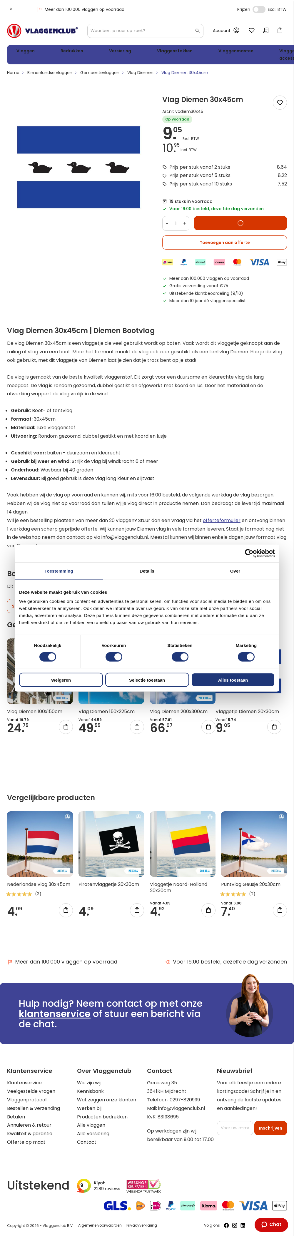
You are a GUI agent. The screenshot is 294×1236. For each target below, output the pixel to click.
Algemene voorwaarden (100, 1225)
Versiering (90, 52)
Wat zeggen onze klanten (106, 1099)
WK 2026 (253, 56)
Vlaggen (23, 52)
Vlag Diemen (140, 75)
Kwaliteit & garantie (29, 1133)
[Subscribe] (270, 1128)
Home (13, 75)
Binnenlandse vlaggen (49, 75)
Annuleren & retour (29, 1125)
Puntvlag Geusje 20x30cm (250, 886)
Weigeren (61, 680)
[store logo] (42, 31)
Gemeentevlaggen (99, 75)
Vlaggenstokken (130, 52)
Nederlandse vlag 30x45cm (38, 886)
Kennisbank (90, 1091)
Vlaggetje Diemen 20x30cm (247, 713)
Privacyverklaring (141, 1225)
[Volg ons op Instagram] (235, 1226)
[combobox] (145, 31)
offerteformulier (221, 522)
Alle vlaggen (91, 1125)
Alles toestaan (233, 680)
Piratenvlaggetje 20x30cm (108, 886)
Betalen (16, 1116)
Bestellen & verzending (33, 1108)
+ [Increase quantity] (184, 225)
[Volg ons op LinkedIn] (243, 1226)
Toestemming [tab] (58, 570)
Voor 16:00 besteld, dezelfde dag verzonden (226, 962)
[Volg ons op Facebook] (226, 1226)
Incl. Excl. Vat (259, 9)
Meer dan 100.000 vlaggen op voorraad (80, 9)
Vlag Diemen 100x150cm (34, 713)
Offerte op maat (26, 1142)
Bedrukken (56, 52)
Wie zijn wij (89, 1083)
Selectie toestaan (147, 680)
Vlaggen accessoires (222, 56)
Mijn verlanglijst (252, 31)
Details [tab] (147, 570)
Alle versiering (93, 1133)
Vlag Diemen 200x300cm (179, 713)
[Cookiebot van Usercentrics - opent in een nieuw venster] (249, 553)
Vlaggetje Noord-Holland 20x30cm (178, 889)
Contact (86, 1142)
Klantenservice (24, 1083)
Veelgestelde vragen (31, 1091)
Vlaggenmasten (178, 52)
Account (221, 31)
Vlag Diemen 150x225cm (106, 713)
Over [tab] (235, 570)
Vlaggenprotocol (26, 1099)
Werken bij (89, 1108)
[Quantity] (175, 226)
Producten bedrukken (102, 1116)
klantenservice (55, 1013)
